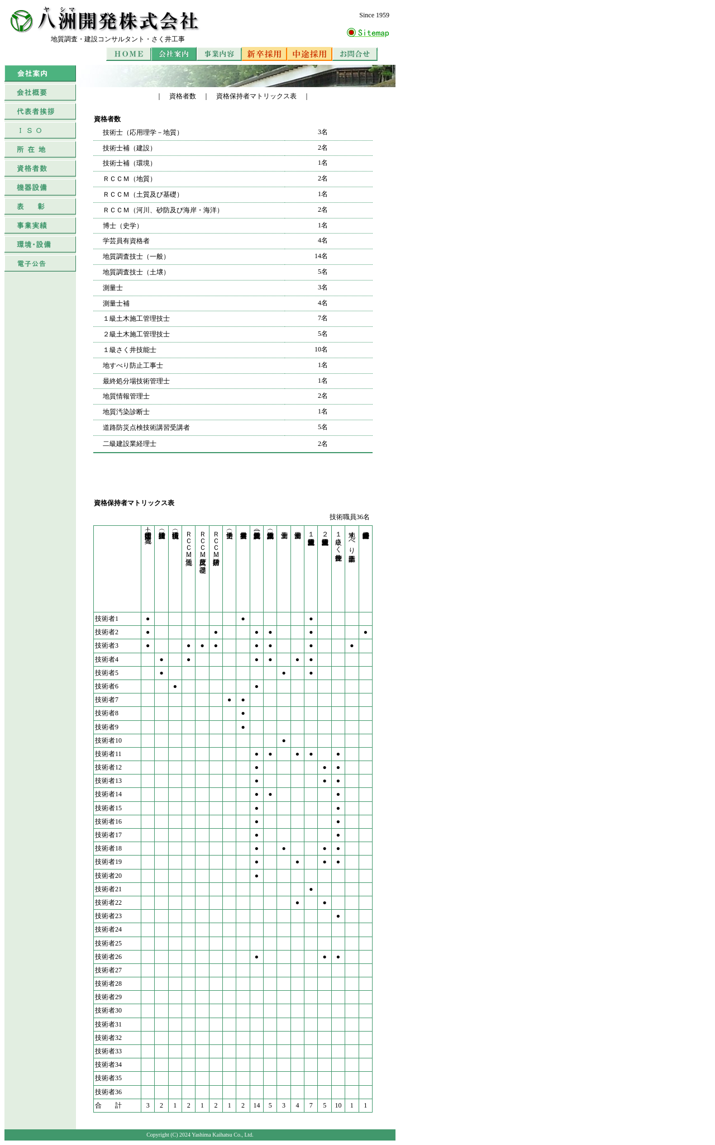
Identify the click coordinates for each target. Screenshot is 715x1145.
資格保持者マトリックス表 (256, 96)
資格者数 (182, 96)
